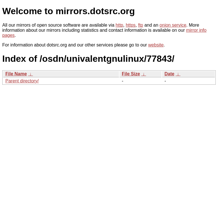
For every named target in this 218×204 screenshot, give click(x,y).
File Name (16, 73)
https (131, 25)
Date (169, 73)
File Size (131, 73)
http (119, 25)
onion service (173, 25)
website (156, 44)
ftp (140, 25)
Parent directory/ (22, 80)
